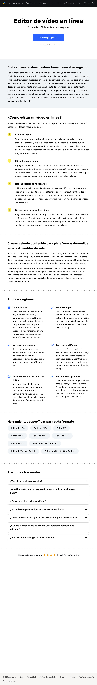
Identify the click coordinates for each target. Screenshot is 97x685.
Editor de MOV (40, 428)
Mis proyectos (16, 3)
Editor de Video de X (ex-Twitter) (60, 451)
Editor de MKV (62, 436)
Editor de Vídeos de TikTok (45, 443)
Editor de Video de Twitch (23, 451)
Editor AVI (61, 428)
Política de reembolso (48, 677)
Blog (21, 677)
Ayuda (72, 677)
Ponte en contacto (86, 677)
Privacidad (31, 677)
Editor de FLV (17, 443)
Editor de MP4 (18, 428)
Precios (63, 677)
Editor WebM (17, 436)
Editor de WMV (39, 436)
